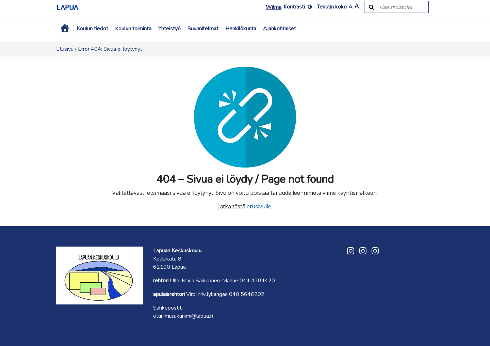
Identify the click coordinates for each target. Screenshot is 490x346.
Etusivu (65, 49)
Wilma (273, 7)
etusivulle (259, 206)
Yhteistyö (169, 28)
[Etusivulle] (67, 7)
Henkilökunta (240, 28)
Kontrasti (294, 7)
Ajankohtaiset (279, 28)
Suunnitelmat (202, 28)
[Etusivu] (64, 28)
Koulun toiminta (133, 28)
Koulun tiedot (92, 28)
